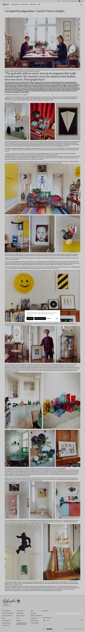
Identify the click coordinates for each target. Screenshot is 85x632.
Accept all (30, 318)
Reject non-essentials (40, 318)
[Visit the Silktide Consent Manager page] (56, 318)
